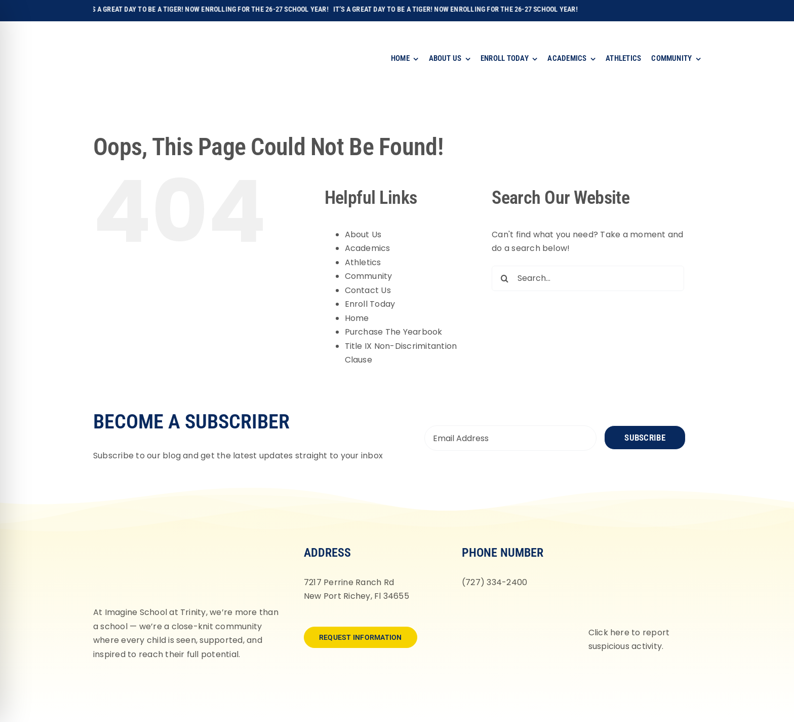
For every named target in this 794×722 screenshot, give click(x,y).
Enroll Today (370, 304)
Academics (367, 248)
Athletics (363, 262)
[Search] (504, 278)
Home (357, 318)
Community (368, 276)
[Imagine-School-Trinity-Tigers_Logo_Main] (121, 33)
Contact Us (368, 290)
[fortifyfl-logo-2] (639, 545)
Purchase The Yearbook (394, 332)
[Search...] (588, 278)
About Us (363, 234)
